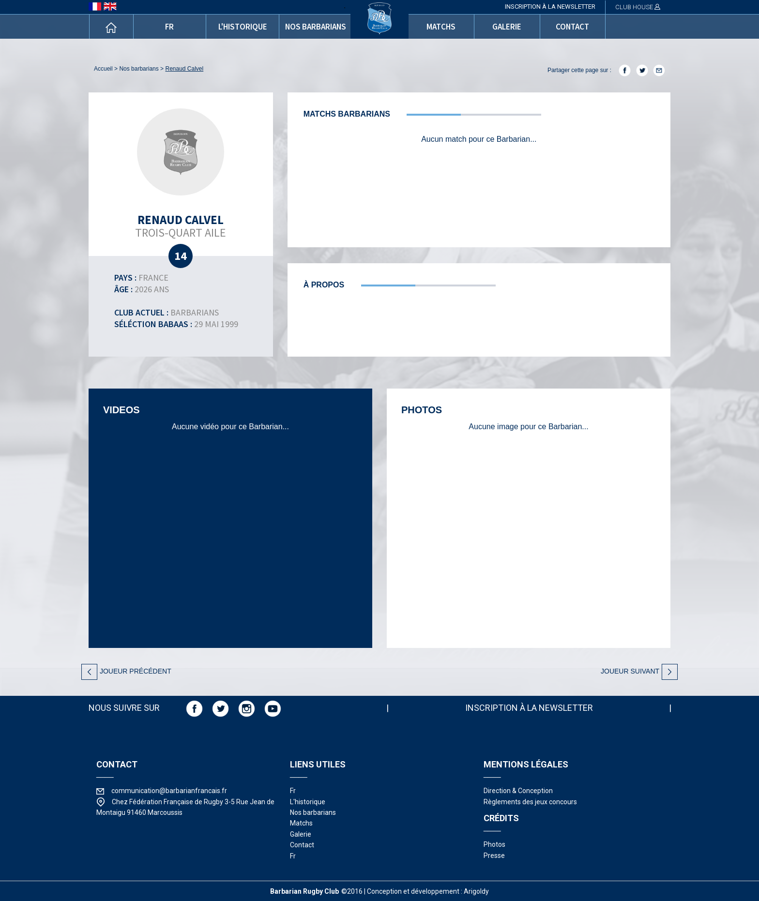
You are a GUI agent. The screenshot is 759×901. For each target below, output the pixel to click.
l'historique (242, 26)
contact (572, 26)
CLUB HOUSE (637, 7)
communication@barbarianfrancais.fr (169, 791)
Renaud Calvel (184, 68)
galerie (506, 26)
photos (494, 844)
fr (169, 26)
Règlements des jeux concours (530, 802)
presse (494, 855)
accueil (103, 68)
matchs (440, 26)
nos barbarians (315, 26)
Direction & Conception (518, 791)
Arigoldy (476, 891)
